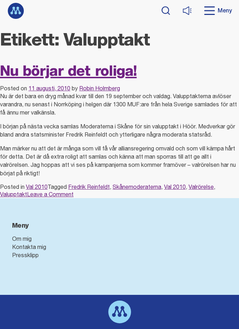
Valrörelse (201, 187)
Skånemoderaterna (137, 187)
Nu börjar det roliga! (68, 70)
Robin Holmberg (99, 88)
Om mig (22, 238)
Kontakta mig (29, 247)
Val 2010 (37, 187)
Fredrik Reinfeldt (89, 187)
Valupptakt (13, 194)
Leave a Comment (50, 194)
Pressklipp (25, 255)
